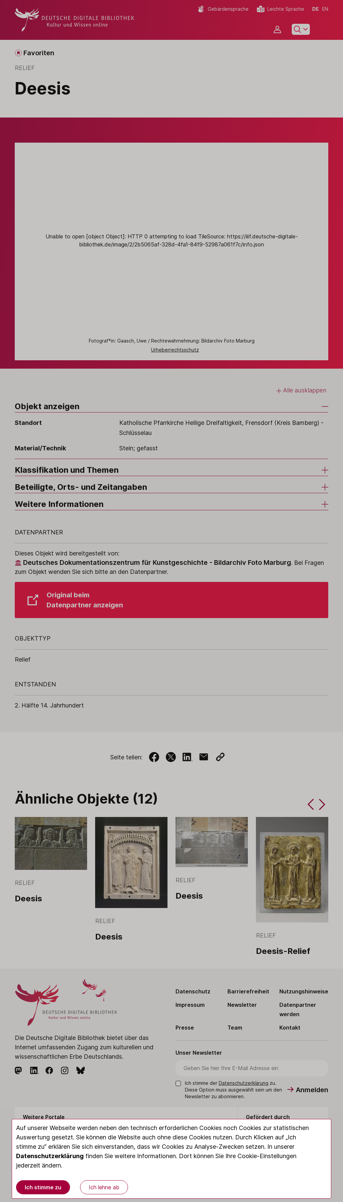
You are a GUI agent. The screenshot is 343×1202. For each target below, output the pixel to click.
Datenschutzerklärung (50, 1155)
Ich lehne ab (104, 1187)
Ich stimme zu (43, 1187)
